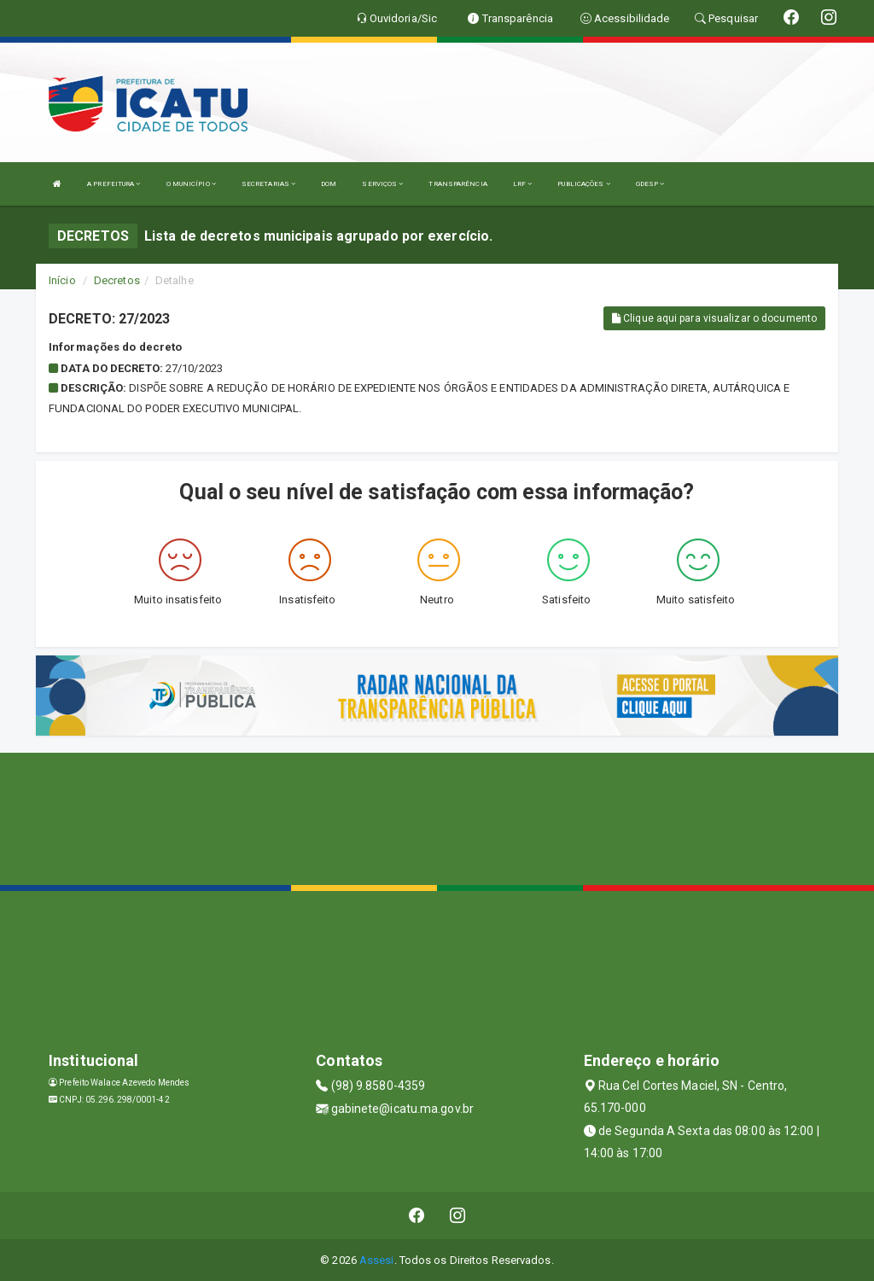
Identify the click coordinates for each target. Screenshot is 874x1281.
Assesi (376, 1260)
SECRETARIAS (268, 184)
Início (62, 280)
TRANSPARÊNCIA (457, 184)
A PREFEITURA (113, 184)
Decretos (117, 280)
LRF (523, 184)
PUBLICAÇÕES (583, 184)
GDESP (650, 184)
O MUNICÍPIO (191, 184)
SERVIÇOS (382, 184)
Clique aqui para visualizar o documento (714, 318)
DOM (328, 184)
